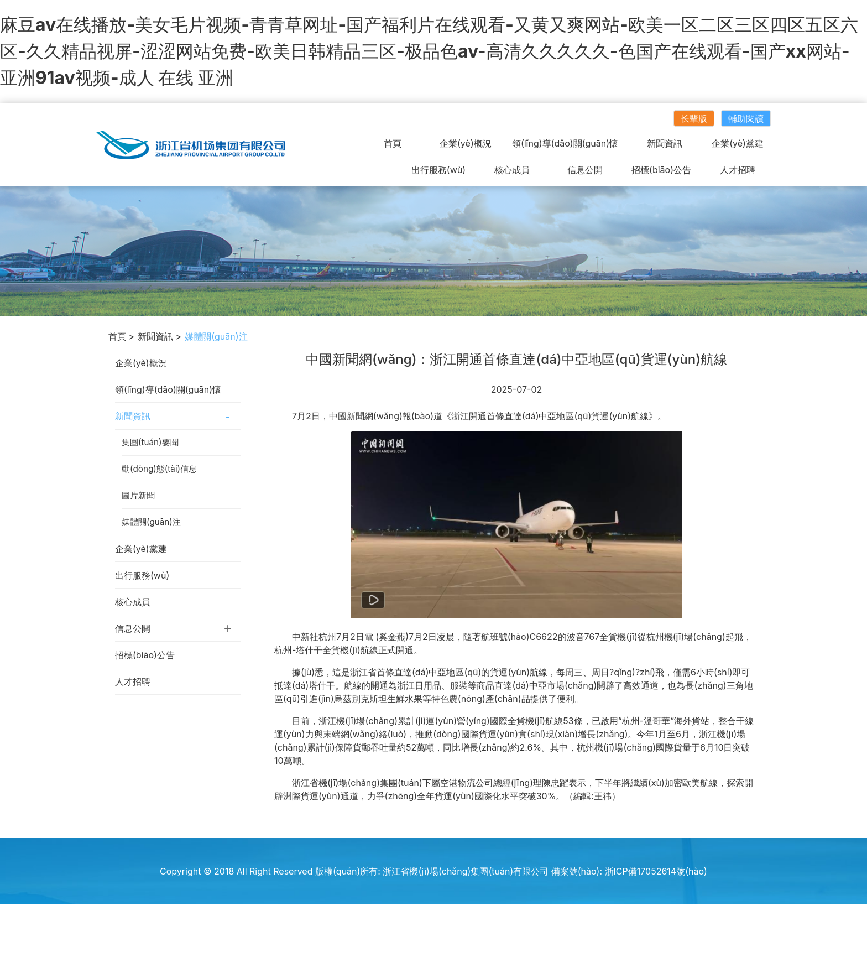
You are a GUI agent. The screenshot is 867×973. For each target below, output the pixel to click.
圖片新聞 (138, 495)
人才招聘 (737, 169)
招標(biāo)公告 (661, 169)
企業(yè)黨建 (738, 143)
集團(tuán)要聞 (150, 442)
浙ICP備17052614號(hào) (656, 871)
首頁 (392, 143)
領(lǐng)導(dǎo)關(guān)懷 (565, 143)
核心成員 (512, 169)
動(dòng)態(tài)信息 (159, 469)
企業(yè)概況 (466, 143)
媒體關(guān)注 (151, 522)
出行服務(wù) (438, 169)
